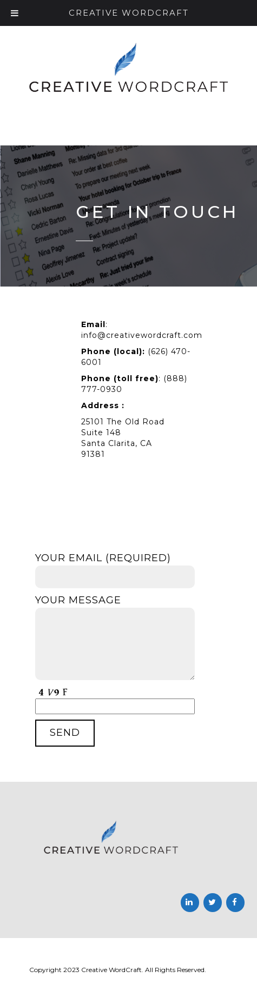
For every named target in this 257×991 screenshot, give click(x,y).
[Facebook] (235, 902)
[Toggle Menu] (14, 13)
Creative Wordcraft (129, 13)
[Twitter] (212, 902)
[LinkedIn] (190, 902)
